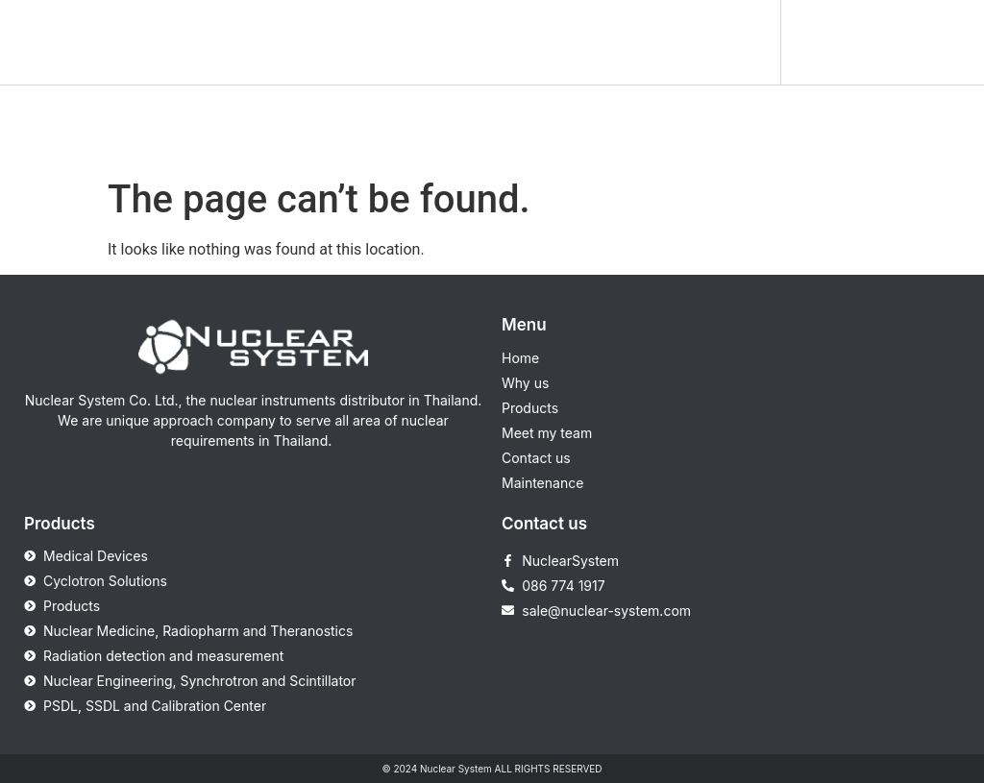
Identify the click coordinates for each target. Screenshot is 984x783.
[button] (744, 42)
